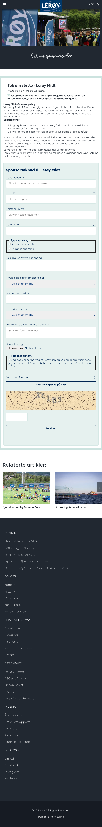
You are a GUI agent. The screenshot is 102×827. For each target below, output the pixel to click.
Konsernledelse (15, 611)
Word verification (17, 377)
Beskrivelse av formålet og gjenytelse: (29, 324)
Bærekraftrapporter (18, 722)
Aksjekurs (11, 735)
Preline (9, 691)
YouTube (11, 778)
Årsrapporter (13, 715)
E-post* (10, 193)
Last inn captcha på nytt (51, 384)
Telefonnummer (15, 209)
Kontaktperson (15, 177)
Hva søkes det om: (17, 309)
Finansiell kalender (18, 742)
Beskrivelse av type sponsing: (24, 258)
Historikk (10, 591)
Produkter (11, 635)
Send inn (51, 428)
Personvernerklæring (51, 817)
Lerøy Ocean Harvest (19, 698)
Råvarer (10, 655)
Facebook (12, 765)
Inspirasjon (12, 641)
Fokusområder (15, 671)
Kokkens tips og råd (18, 648)
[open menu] (4, 4)
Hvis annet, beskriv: (18, 293)
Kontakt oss (13, 605)
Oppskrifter (12, 628)
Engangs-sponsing (22, 249)
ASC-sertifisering (16, 678)
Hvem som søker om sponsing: (25, 278)
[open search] (93, 4)
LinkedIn (11, 758)
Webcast (11, 728)
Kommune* (13, 224)
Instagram (12, 772)
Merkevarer (12, 598)
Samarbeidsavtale (22, 244)
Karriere (10, 585)
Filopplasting (14, 344)
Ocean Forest (14, 685)
